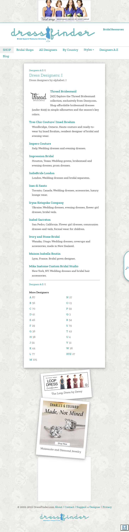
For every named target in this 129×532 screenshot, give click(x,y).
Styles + (89, 50)
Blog (6, 56)
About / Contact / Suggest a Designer (78, 507)
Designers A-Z (108, 50)
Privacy (107, 507)
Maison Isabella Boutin (44, 254)
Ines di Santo (38, 186)
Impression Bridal (41, 156)
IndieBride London (41, 173)
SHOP (7, 50)
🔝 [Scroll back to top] (124, 527)
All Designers (48, 50)
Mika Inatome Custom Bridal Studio (53, 266)
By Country (70, 50)
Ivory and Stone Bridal (44, 237)
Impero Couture (40, 143)
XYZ (68, 354)
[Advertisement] (64, 479)
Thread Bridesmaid (53, 91)
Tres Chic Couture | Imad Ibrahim (52, 122)
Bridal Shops (25, 50)
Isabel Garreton (40, 220)
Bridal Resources (113, 29)
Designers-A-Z (36, 70)
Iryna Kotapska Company (46, 203)
